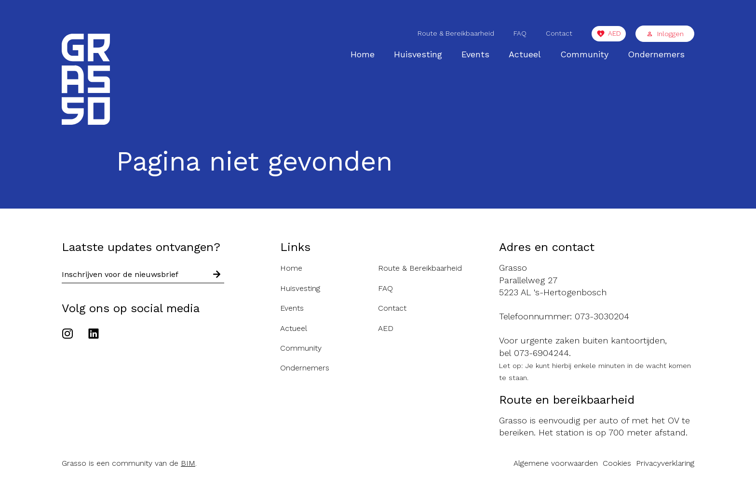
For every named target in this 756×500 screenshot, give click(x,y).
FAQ (519, 33)
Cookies (617, 463)
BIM (188, 463)
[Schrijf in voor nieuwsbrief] (217, 274)
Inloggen (665, 34)
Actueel (525, 54)
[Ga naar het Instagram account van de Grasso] (70, 334)
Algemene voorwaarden (555, 463)
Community (584, 54)
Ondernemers (656, 54)
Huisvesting (418, 54)
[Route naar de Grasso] (596, 280)
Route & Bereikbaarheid (456, 33)
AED (614, 33)
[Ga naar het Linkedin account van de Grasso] (93, 334)
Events (475, 54)
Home (363, 54)
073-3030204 (602, 316)
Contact (559, 33)
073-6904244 (541, 353)
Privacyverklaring (665, 463)
